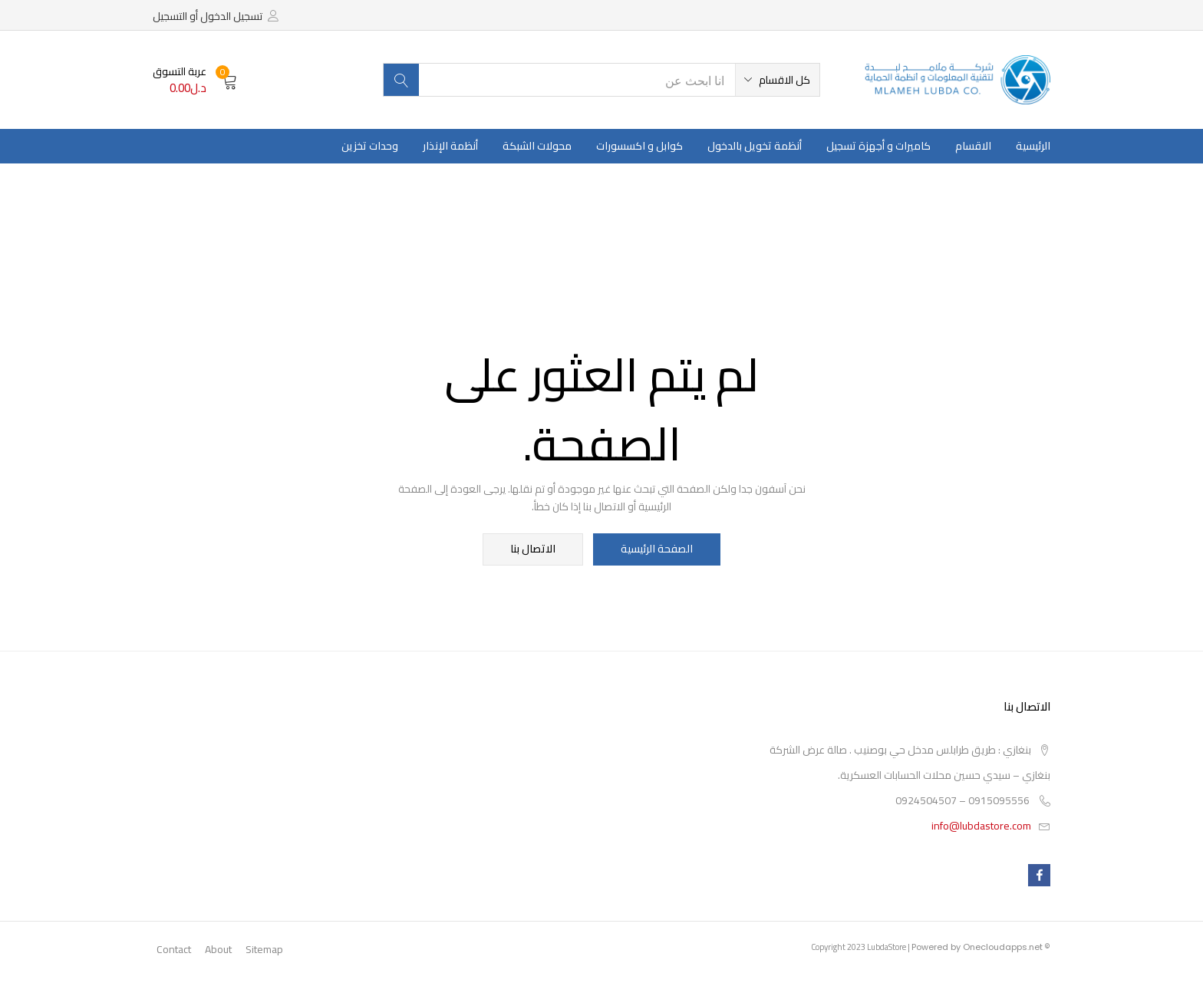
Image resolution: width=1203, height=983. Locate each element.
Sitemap (264, 951)
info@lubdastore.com (981, 827)
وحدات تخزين (369, 146)
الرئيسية (1033, 146)
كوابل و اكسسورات (639, 146)
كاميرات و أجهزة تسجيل (878, 146)
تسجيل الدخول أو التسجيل (207, 16)
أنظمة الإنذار (450, 146)
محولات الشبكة (537, 146)
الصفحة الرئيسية (656, 550)
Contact (174, 951)
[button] (777, 80)
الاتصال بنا (534, 550)
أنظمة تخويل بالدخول (754, 146)
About (218, 951)
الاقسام (973, 146)
